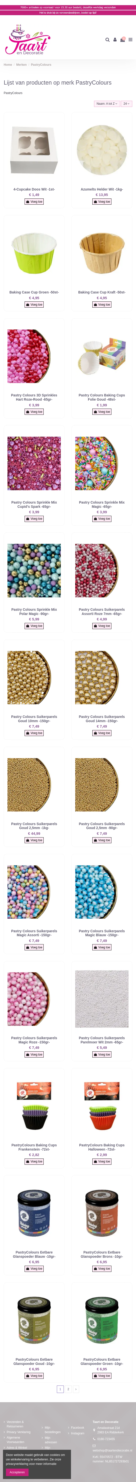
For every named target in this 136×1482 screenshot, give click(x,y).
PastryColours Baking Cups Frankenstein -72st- (34, 1147)
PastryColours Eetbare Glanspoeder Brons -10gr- (102, 1254)
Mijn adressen (51, 1440)
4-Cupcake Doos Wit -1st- (34, 189)
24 (127, 103)
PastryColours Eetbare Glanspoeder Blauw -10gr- (34, 1254)
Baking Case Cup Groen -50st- (34, 292)
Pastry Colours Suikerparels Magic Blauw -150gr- (102, 933)
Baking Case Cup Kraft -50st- (102, 292)
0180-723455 (106, 1439)
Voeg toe (34, 201)
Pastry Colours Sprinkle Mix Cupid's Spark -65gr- (34, 504)
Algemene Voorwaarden (15, 1440)
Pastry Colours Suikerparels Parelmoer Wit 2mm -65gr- (102, 1040)
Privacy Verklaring (19, 1432)
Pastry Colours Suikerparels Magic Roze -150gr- (34, 1040)
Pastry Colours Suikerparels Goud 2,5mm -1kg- (34, 826)
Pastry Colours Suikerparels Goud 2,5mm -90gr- (102, 826)
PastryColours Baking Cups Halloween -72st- (102, 1147)
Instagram (77, 1433)
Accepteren (17, 1472)
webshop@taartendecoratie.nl (112, 1450)
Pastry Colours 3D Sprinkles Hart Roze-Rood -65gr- (34, 397)
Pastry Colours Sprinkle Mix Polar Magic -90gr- (34, 612)
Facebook (77, 1427)
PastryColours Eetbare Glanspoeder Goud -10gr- (34, 1361)
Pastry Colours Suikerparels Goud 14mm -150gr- (102, 719)
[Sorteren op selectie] (107, 104)
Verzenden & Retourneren (15, 1424)
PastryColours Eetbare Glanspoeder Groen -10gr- (102, 1361)
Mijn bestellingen (53, 1430)
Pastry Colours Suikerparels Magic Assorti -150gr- (34, 933)
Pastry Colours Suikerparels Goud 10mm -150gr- (34, 719)
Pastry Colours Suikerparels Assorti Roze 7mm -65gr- (102, 612)
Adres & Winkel (17, 1448)
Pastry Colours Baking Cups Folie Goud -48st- (102, 397)
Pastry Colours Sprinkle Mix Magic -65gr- (102, 504)
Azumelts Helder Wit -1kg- (102, 189)
